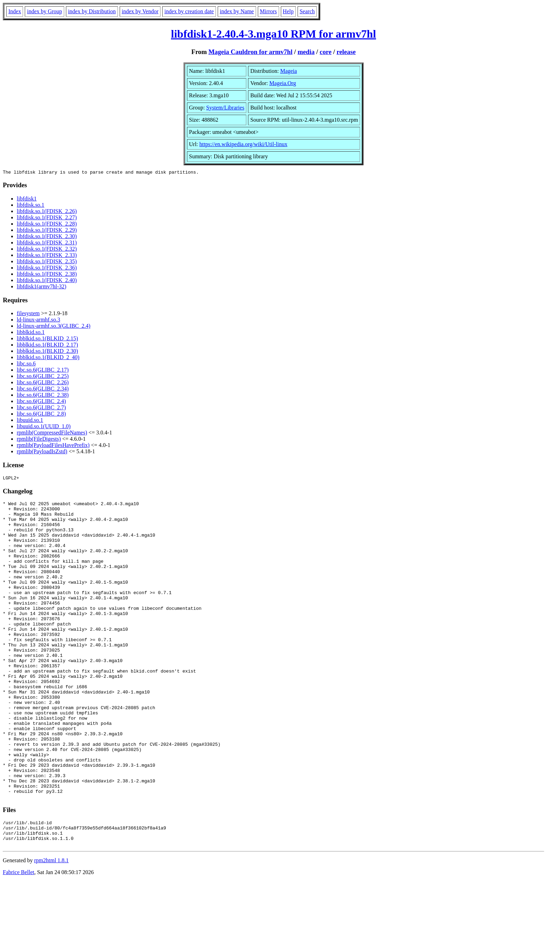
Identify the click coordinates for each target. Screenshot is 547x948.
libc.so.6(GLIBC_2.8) (41, 415)
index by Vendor (140, 11)
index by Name (237, 11)
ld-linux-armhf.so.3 (38, 321)
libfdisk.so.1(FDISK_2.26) (47, 212)
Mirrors (268, 11)
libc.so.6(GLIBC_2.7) (41, 408)
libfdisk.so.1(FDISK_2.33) (47, 256)
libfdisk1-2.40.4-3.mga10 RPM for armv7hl (273, 34)
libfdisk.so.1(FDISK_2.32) (47, 250)
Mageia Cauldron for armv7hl (250, 51)
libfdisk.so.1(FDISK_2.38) (47, 275)
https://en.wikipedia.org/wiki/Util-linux (243, 144)
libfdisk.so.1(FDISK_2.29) (47, 231)
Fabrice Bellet (18, 939)
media (306, 51)
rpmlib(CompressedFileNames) (52, 434)
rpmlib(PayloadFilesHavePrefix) (53, 446)
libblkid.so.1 (31, 333)
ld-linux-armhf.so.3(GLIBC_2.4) (53, 327)
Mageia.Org (282, 83)
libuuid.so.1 (30, 421)
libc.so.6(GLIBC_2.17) (43, 371)
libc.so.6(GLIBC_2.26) (43, 383)
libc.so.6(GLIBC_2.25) (43, 377)
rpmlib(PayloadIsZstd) (42, 452)
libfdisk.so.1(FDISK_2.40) (47, 281)
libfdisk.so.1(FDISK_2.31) (47, 244)
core (325, 51)
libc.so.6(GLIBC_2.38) (43, 396)
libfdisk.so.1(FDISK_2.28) (47, 225)
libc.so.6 (26, 364)
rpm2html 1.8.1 (51, 927)
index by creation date (189, 11)
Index (14, 11)
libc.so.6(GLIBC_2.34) (43, 390)
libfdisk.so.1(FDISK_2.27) (47, 218)
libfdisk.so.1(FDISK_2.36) (47, 269)
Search (307, 11)
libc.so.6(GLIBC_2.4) (41, 402)
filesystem (28, 314)
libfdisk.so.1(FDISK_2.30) (47, 237)
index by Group (44, 11)
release (346, 51)
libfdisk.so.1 (30, 206)
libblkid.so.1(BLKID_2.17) (47, 346)
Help (288, 11)
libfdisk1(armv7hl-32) (41, 287)
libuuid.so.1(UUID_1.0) (43, 427)
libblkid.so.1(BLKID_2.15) (47, 339)
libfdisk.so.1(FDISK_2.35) (47, 262)
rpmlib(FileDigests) (39, 440)
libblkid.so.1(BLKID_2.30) (47, 352)
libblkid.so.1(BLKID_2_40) (48, 358)
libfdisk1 (27, 200)
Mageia (288, 71)
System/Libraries (225, 108)
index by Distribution (92, 11)
